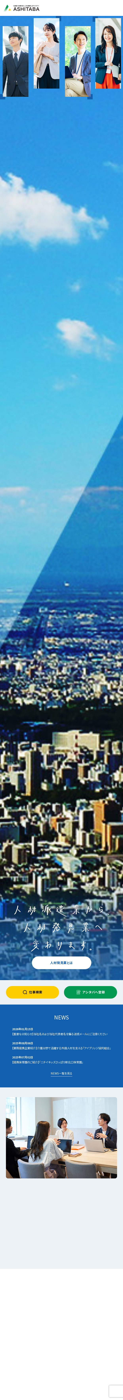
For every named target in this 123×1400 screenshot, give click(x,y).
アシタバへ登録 (90, 992)
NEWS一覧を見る (61, 1073)
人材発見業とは (61, 962)
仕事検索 (32, 992)
